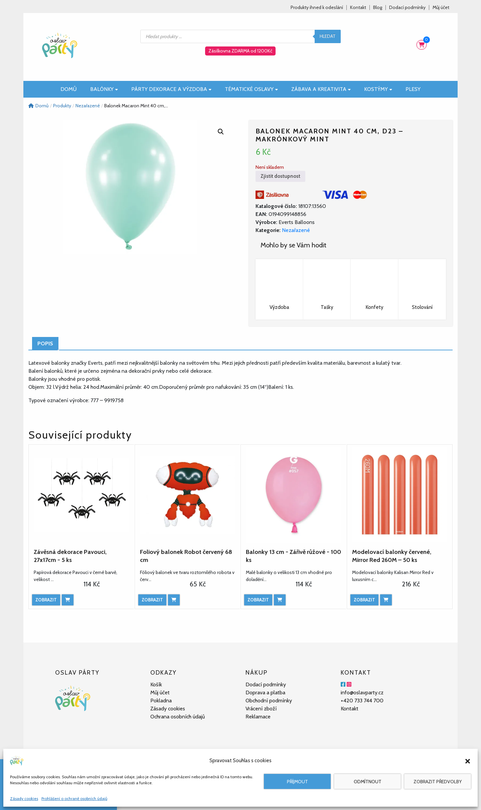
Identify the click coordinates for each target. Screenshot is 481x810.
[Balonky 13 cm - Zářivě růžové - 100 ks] (293, 495)
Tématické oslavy (251, 89)
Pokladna (161, 700)
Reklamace (258, 716)
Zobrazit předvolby (438, 782)
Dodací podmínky (407, 7)
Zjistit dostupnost (280, 176)
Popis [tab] (45, 343)
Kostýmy (378, 89)
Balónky (104, 89)
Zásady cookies (24, 798)
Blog (377, 7)
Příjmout (297, 782)
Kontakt (358, 7)
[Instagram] (349, 684)
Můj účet (441, 7)
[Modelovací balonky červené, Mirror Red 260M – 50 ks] (400, 495)
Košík (156, 684)
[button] (467, 760)
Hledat (328, 36)
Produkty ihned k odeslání (317, 7)
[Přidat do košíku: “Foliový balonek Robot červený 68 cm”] (174, 599)
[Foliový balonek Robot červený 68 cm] (187, 495)
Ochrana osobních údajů (177, 716)
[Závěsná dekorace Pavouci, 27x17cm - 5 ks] (81, 495)
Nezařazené (296, 230)
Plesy (413, 89)
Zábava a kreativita (321, 89)
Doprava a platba (265, 692)
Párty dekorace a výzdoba (171, 89)
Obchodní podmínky (269, 700)
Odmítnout (367, 782)
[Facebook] (343, 684)
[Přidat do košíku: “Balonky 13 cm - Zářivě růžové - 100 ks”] (280, 599)
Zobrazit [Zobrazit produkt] (46, 599)
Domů (68, 89)
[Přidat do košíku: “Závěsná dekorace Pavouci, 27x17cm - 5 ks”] (67, 599)
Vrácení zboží (261, 708)
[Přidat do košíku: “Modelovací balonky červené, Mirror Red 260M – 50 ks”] (386, 599)
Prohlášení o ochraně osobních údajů (74, 798)
